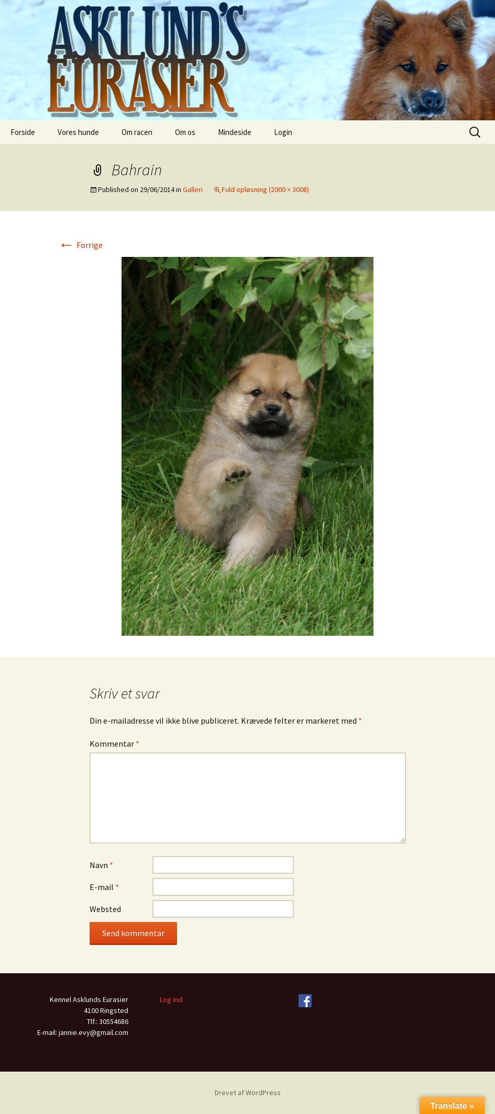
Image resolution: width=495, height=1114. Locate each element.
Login (283, 132)
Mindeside (234, 132)
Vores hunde (78, 132)
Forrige (80, 245)
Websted (105, 909)
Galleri (193, 189)
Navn (101, 865)
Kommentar (114, 743)
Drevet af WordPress (248, 1092)
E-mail (104, 887)
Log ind (171, 999)
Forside (22, 132)
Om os (185, 132)
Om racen (137, 132)
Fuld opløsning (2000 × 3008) (265, 189)
